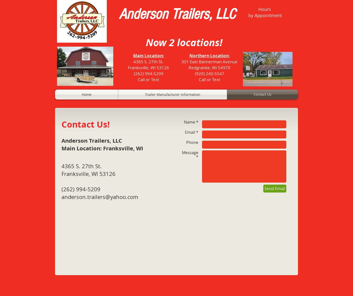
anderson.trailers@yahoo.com (99, 196)
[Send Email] (274, 189)
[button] (172, 94)
